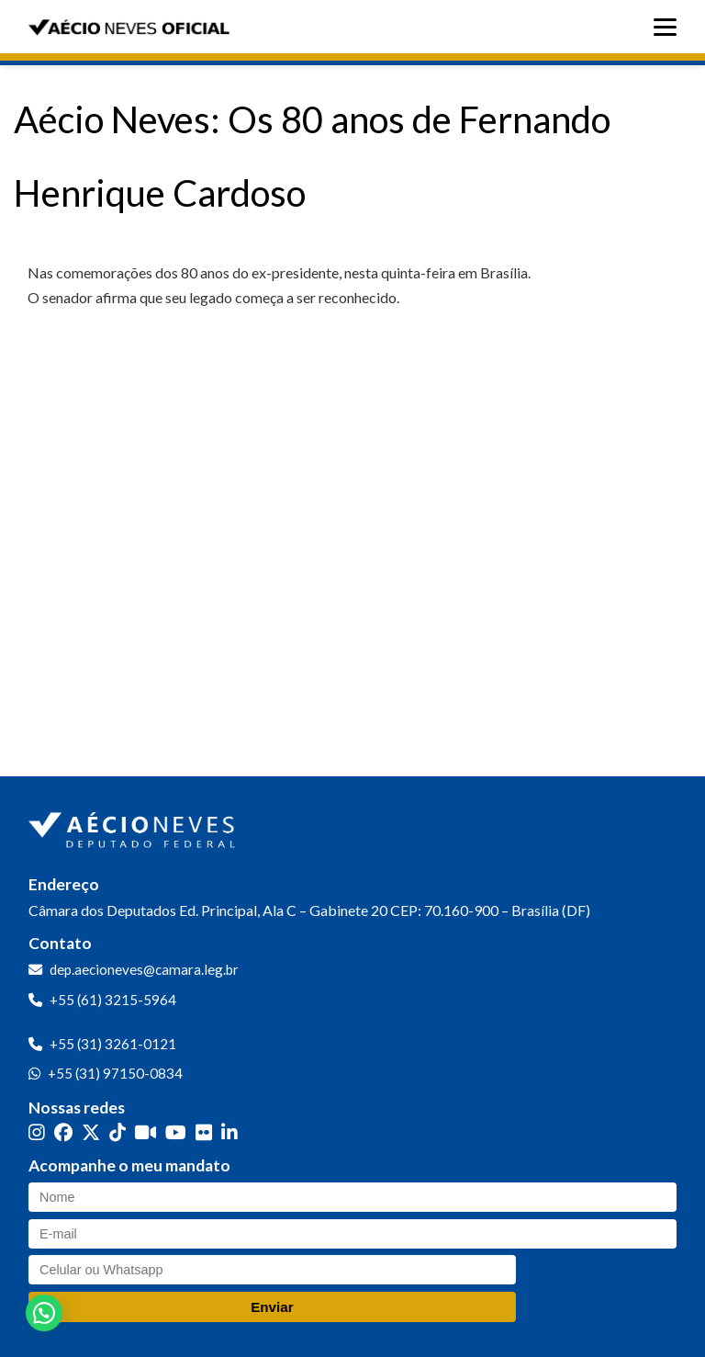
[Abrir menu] (669, 27)
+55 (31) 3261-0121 (113, 1043)
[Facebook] (63, 1132)
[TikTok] (117, 1132)
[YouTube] (175, 1132)
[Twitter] (91, 1132)
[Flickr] (204, 1132)
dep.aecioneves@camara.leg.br (144, 969)
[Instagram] (36, 1132)
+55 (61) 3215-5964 (113, 999)
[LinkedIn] (229, 1132)
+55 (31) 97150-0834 (115, 1073)
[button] (44, 1313)
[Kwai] (145, 1132)
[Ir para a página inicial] (134, 826)
